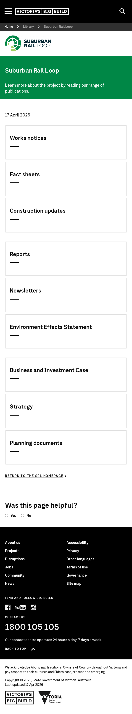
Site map (74, 583)
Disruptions (15, 559)
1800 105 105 (32, 627)
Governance (76, 575)
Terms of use (77, 567)
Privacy (72, 551)
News (9, 583)
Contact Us (15, 617)
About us (12, 543)
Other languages (80, 559)
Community (14, 575)
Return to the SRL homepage (34, 476)
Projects (12, 551)
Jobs (9, 567)
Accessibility (77, 543)
